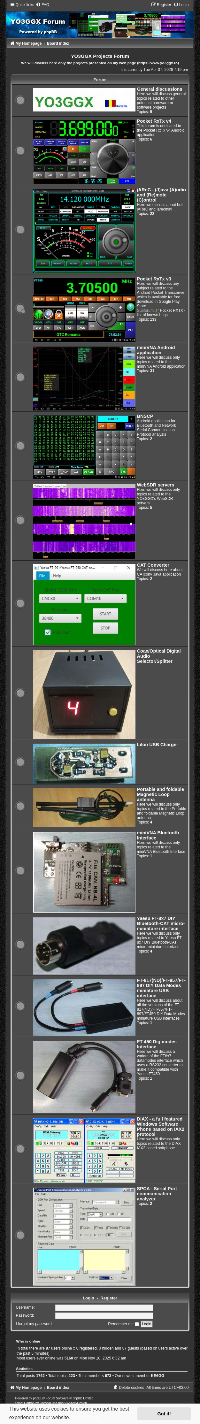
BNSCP (145, 416)
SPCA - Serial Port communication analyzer (157, 1193)
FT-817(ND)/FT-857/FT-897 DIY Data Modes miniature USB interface (161, 988)
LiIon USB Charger (157, 744)
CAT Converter (153, 565)
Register (108, 1298)
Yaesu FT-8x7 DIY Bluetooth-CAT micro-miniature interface (161, 923)
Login (88, 1298)
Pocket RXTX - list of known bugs (161, 312)
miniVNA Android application (156, 350)
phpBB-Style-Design (72, 1403)
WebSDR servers (155, 484)
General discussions (159, 89)
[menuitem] (42, 5)
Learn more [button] (86, 1417)
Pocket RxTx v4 (154, 121)
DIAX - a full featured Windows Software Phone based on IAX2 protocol (160, 1126)
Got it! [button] (164, 1413)
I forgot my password (34, 1324)
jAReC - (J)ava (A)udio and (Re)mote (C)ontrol (161, 195)
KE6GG (157, 1376)
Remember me (123, 1324)
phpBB (37, 1398)
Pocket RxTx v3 (154, 278)
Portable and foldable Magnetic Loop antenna (160, 794)
